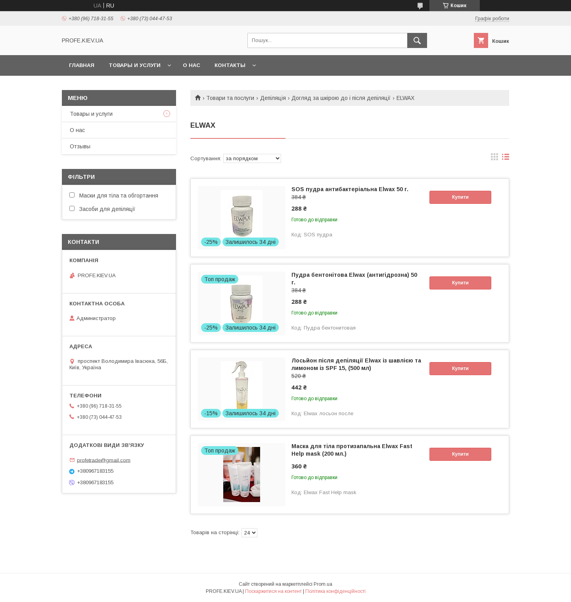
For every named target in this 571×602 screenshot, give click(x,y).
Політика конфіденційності (335, 591)
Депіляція (273, 98)
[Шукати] (417, 40)
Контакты (230, 65)
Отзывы (80, 146)
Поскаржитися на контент (273, 591)
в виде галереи (494, 158)
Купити (460, 197)
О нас (191, 65)
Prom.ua (323, 584)
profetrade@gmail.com (103, 460)
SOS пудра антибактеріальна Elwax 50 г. (349, 189)
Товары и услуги (135, 65)
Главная (81, 65)
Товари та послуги (230, 98)
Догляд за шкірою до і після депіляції (341, 98)
